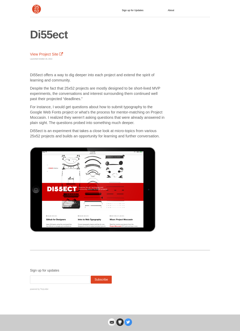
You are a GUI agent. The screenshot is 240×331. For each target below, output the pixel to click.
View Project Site (46, 54)
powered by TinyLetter (39, 289)
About (171, 10)
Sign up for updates (44, 270)
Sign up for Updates (132, 10)
